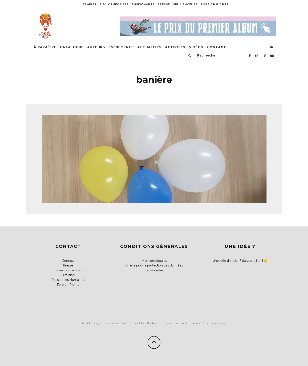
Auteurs (96, 47)
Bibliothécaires (114, 4)
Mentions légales (154, 261)
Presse (164, 4)
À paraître (45, 47)
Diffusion (68, 275)
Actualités (149, 47)
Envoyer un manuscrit (68, 270)
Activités (175, 47)
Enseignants (143, 4)
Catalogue (72, 47)
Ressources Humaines (68, 280)
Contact (216, 47)
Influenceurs (185, 4)
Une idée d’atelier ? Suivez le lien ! (238, 261)
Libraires (88, 4)
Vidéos (196, 47)
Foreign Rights (214, 4)
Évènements (121, 47)
